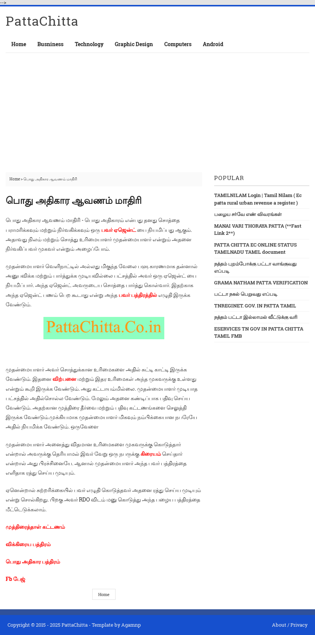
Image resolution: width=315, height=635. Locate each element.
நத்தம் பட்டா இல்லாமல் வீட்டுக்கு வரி (255, 317)
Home (18, 44)
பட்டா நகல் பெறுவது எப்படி (245, 293)
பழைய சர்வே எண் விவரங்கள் (248, 214)
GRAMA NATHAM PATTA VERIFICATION (261, 282)
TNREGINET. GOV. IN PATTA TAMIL (255, 305)
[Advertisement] (157, 110)
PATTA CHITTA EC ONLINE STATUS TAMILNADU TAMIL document (255, 248)
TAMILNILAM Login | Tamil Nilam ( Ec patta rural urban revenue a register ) (258, 199)
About (279, 624)
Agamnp (131, 624)
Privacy (298, 624)
